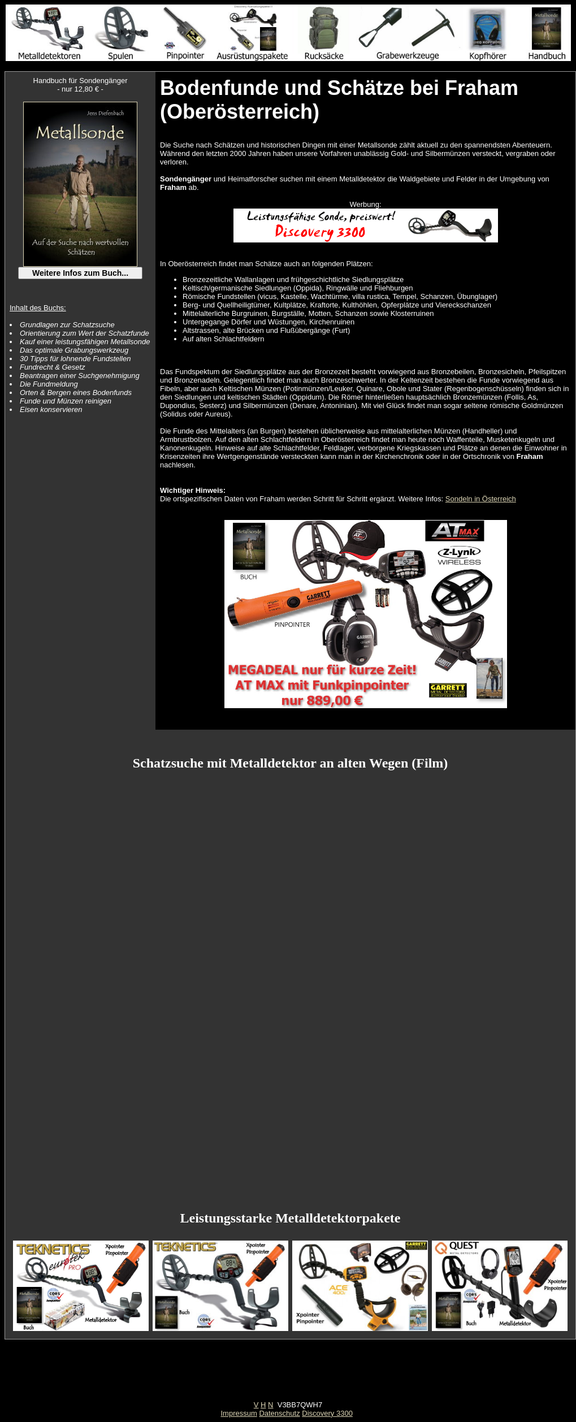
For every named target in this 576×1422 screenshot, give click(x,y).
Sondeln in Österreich (480, 499)
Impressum (238, 1413)
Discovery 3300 (327, 1413)
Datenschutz (279, 1413)
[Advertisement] (288, 1375)
